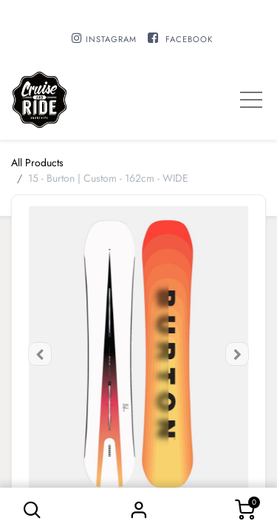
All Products (37, 162)
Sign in (138, 509)
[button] (32, 509)
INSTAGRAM (111, 39)
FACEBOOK (189, 39)
